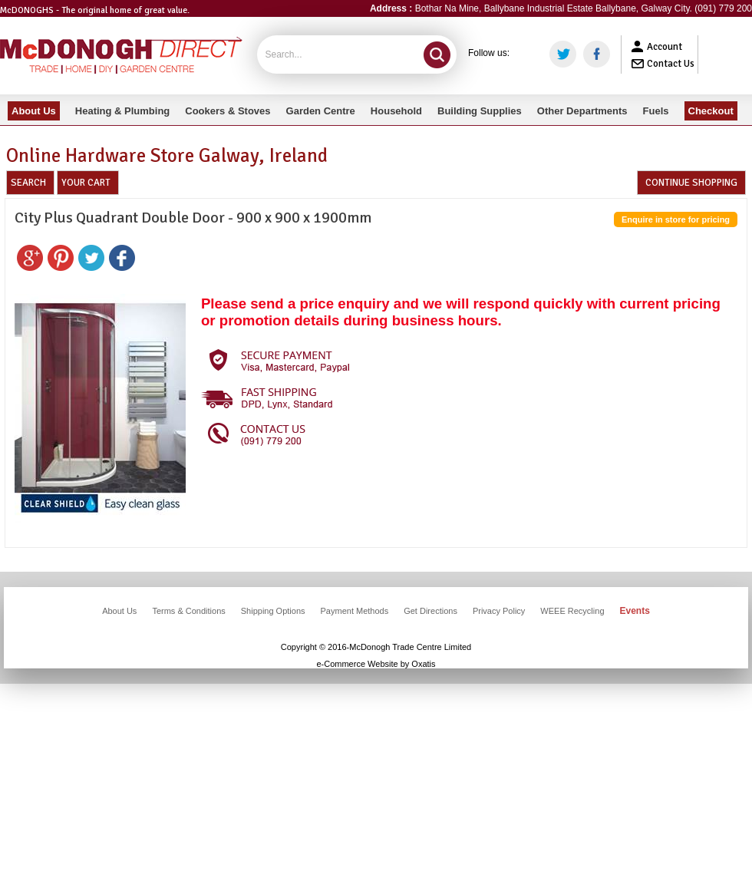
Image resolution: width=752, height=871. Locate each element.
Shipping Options (273, 610)
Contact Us (670, 64)
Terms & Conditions (188, 610)
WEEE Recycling (572, 610)
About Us (119, 610)
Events (635, 610)
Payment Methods (355, 610)
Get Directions (430, 610)
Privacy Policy (499, 610)
